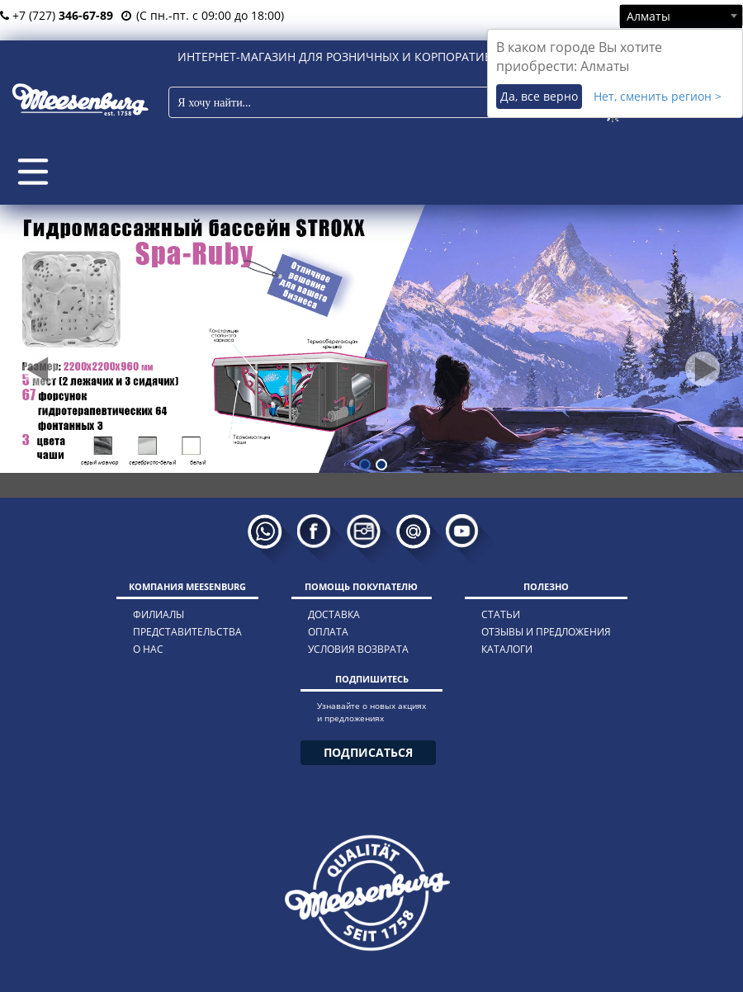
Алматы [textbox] (648, 16)
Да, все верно (539, 96)
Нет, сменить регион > (658, 96)
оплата (328, 632)
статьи (500, 614)
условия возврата (358, 649)
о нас (148, 649)
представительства (187, 632)
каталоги (506, 649)
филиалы (158, 614)
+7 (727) (56, 15)
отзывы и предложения (546, 632)
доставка (334, 614)
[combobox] (681, 15)
